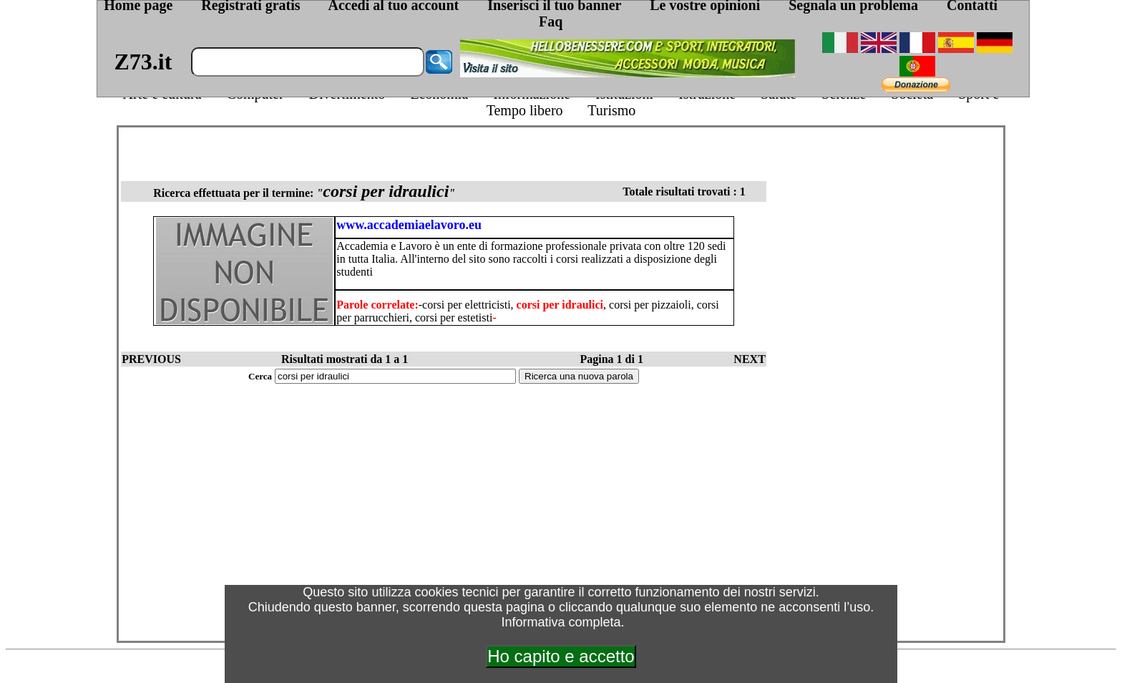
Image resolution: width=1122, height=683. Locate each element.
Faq (550, 21)
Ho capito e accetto (560, 656)
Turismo (611, 110)
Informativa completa (560, 622)
